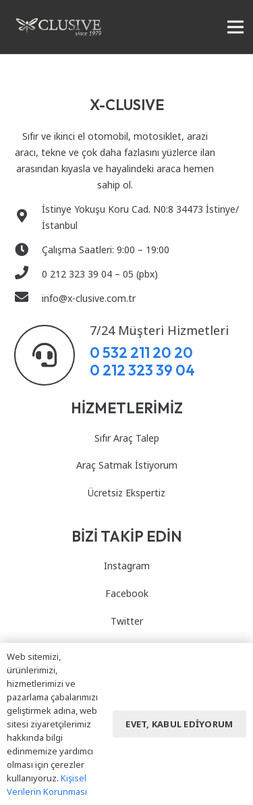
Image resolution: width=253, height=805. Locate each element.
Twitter (127, 621)
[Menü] (235, 27)
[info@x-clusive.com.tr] (28, 298)
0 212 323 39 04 (142, 370)
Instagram (127, 565)
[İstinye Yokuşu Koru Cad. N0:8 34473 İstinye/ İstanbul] (28, 217)
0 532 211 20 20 (141, 352)
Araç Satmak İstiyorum (126, 465)
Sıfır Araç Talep (126, 438)
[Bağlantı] (58, 27)
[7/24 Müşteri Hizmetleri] (52, 355)
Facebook (126, 593)
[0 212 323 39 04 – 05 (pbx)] (28, 274)
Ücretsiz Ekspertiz (126, 492)
